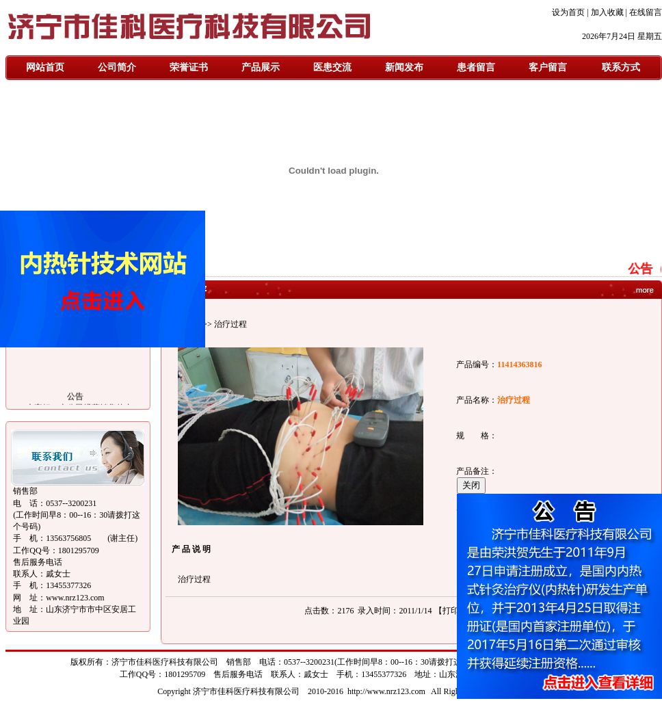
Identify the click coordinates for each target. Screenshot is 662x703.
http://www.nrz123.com (386, 691)
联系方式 (621, 67)
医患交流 (332, 67)
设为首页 (568, 12)
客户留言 (548, 67)
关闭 (471, 485)
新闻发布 (404, 67)
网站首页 (45, 67)
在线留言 (645, 12)
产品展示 (260, 67)
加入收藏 (607, 12)
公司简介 (117, 67)
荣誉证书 (189, 67)
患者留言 (476, 67)
